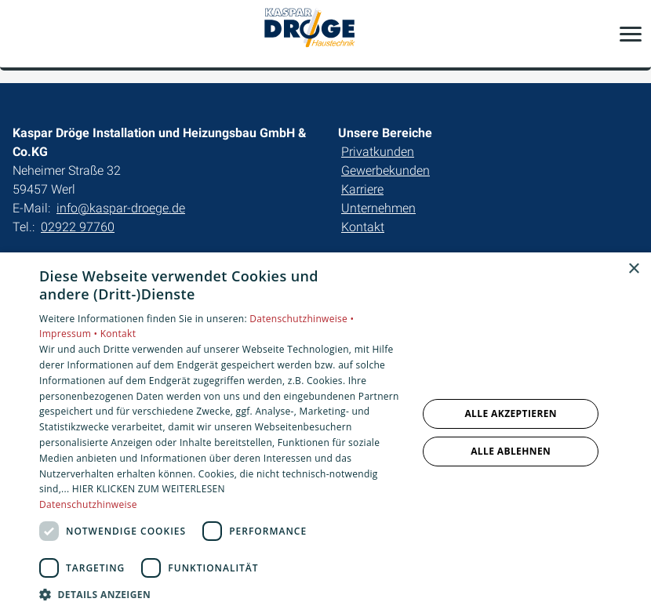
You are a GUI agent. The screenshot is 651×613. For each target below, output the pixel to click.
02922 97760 (78, 226)
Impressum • (69, 333)
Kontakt (362, 226)
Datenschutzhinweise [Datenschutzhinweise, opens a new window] (88, 504)
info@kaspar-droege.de (120, 208)
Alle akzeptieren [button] (510, 413)
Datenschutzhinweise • (301, 318)
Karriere (362, 189)
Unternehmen (378, 208)
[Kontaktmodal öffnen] (22, 34)
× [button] (633, 269)
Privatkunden (377, 151)
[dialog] (325, 432)
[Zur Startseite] (325, 33)
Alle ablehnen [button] (511, 451)
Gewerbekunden (385, 170)
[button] (630, 34)
